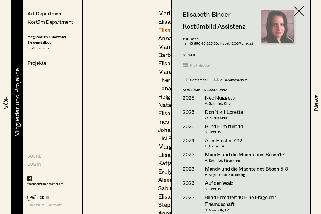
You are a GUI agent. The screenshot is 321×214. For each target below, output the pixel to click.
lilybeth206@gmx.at (236, 43)
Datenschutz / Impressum (45, 205)
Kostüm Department (50, 22)
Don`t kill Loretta (224, 111)
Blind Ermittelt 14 (224, 126)
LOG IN (34, 164)
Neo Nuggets (219, 97)
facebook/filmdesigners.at (45, 183)
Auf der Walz (219, 183)
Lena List (170, 88)
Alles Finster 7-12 (223, 140)
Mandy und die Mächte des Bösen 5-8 (246, 168)
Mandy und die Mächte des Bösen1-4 (245, 154)
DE (42, 197)
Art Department (45, 14)
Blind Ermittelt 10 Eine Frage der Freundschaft (240, 201)
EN (48, 197)
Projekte (36, 63)
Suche (34, 156)
